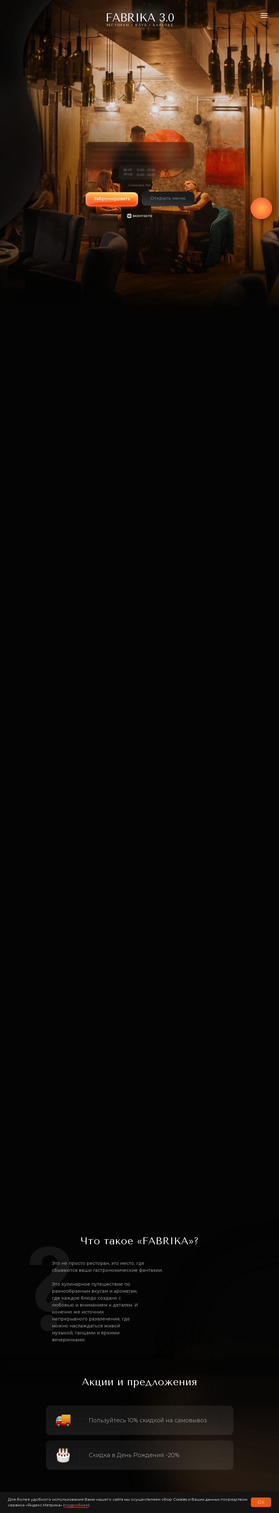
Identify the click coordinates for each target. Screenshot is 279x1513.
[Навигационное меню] (264, 15)
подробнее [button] (76, 1505)
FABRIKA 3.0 (140, 17)
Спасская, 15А (140, 185)
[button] (112, 201)
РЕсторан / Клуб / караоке (139, 25)
